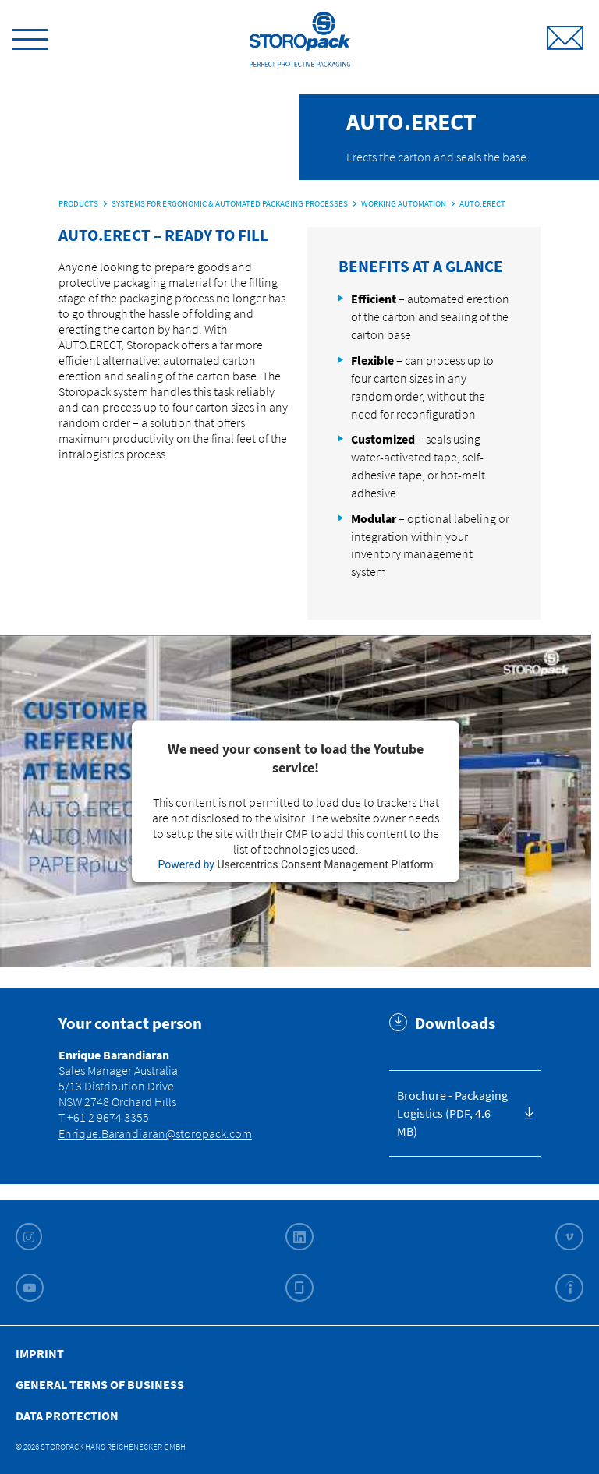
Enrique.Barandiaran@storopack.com (155, 1133)
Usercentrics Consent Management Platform (325, 864)
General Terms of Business (100, 1384)
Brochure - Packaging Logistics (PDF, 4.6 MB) (452, 1113)
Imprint (40, 1353)
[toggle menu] (30, 36)
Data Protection (67, 1415)
